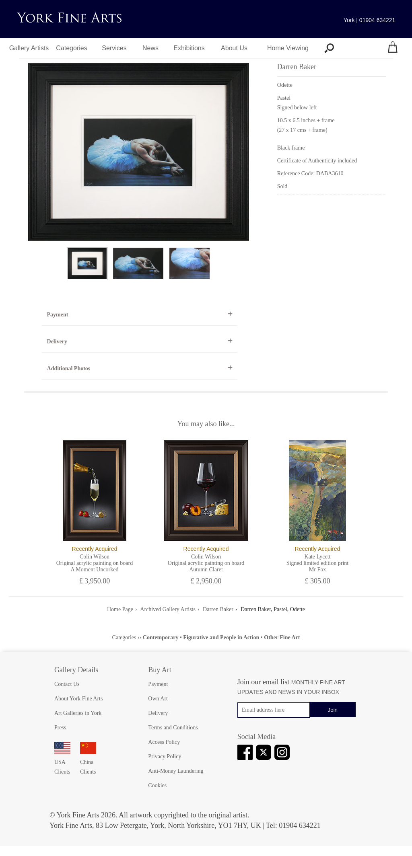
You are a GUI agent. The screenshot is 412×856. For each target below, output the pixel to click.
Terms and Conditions (173, 728)
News (150, 48)
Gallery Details (76, 670)
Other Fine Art (282, 637)
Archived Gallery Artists (168, 609)
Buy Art (159, 670)
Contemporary (161, 637)
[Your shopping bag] (392, 48)
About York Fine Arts (78, 699)
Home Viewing (288, 48)
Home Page (120, 609)
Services (114, 48)
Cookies (157, 785)
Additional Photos (69, 368)
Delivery (57, 342)
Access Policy (164, 742)
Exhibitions (188, 48)
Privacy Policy (164, 756)
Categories (71, 48)
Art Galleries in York (77, 713)
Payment (57, 315)
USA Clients (62, 762)
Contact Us (67, 684)
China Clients (88, 762)
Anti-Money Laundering (175, 771)
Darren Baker (218, 609)
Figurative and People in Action (221, 637)
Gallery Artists (29, 48)
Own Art (158, 699)
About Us (234, 48)
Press (60, 728)
